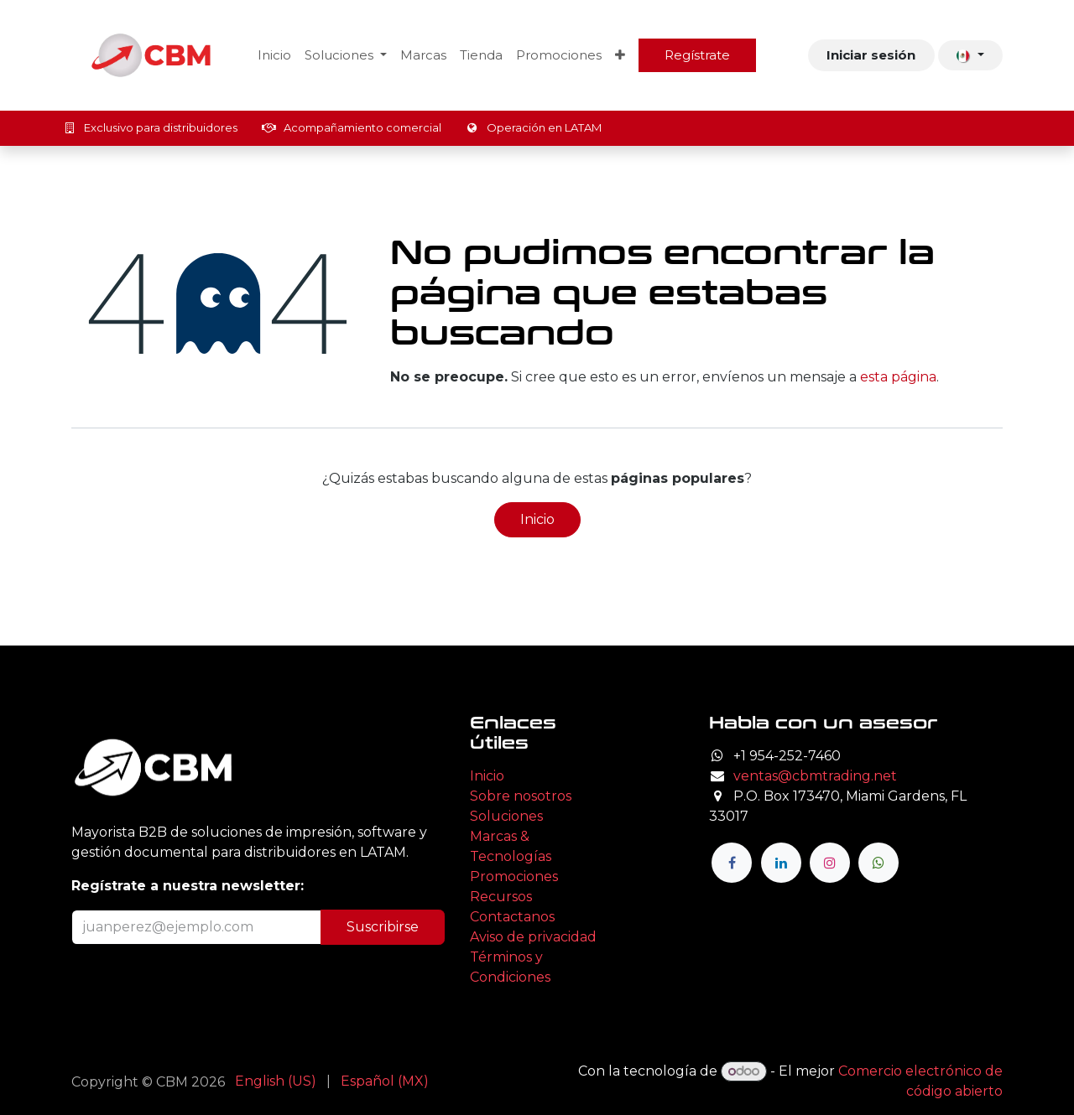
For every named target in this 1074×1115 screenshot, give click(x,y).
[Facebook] (732, 863)
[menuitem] (274, 55)
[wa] (878, 863)
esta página (898, 377)
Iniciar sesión (870, 55)
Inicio (537, 519)
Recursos (501, 897)
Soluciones (506, 816)
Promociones (514, 876)
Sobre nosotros (520, 796)
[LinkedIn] (781, 863)
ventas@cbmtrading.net (815, 776)
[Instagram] (830, 863)
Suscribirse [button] (383, 927)
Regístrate (697, 55)
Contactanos (512, 917)
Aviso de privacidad (533, 937)
